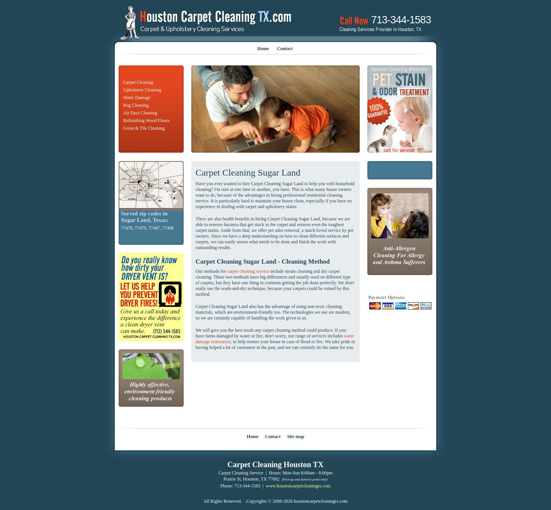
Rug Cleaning (135, 105)
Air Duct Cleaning (140, 113)
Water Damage (136, 97)
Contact (285, 48)
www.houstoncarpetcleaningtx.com (298, 486)
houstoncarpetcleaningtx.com (320, 501)
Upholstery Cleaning (142, 90)
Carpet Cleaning (138, 82)
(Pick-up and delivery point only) (305, 479)
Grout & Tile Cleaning (144, 128)
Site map (295, 436)
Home (263, 48)
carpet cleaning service (248, 271)
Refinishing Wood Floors (146, 120)
